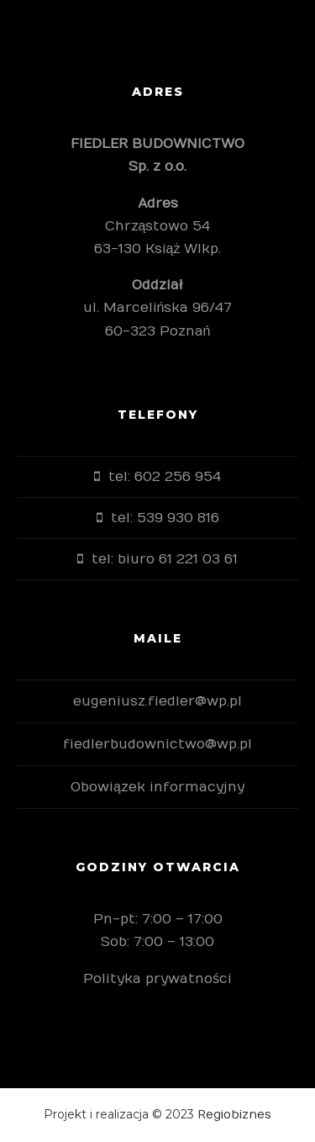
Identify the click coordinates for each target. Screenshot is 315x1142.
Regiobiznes (234, 1115)
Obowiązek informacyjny (157, 787)
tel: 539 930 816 (165, 518)
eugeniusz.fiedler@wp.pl (157, 701)
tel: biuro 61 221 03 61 (165, 559)
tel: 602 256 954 (164, 476)
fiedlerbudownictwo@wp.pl (157, 744)
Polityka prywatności (157, 978)
